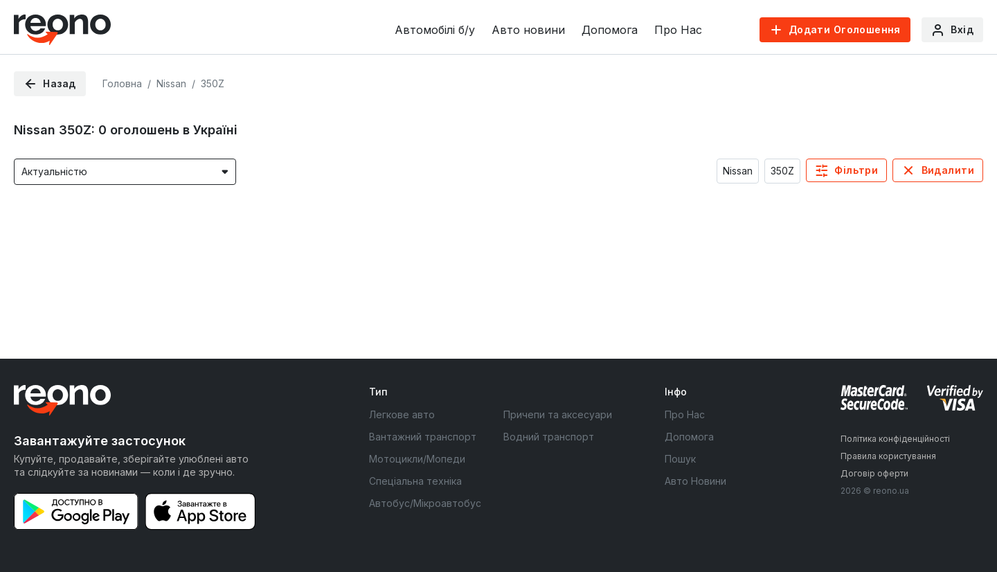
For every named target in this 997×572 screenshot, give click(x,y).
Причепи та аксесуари (557, 414)
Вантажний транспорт (422, 437)
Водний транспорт (548, 437)
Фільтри (856, 170)
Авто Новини (695, 481)
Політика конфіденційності (895, 439)
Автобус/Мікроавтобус (425, 503)
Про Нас (678, 30)
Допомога (610, 30)
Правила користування (888, 456)
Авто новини (528, 30)
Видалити (948, 170)
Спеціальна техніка (415, 481)
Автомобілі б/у (435, 30)
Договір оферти (874, 473)
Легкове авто (402, 414)
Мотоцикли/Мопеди (417, 459)
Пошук (680, 459)
